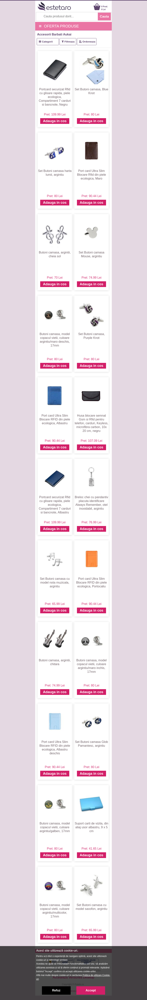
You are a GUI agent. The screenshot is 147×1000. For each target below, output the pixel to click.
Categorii (47, 41)
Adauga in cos (54, 121)
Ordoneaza (88, 41)
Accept (91, 990)
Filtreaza (70, 41)
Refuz (56, 990)
